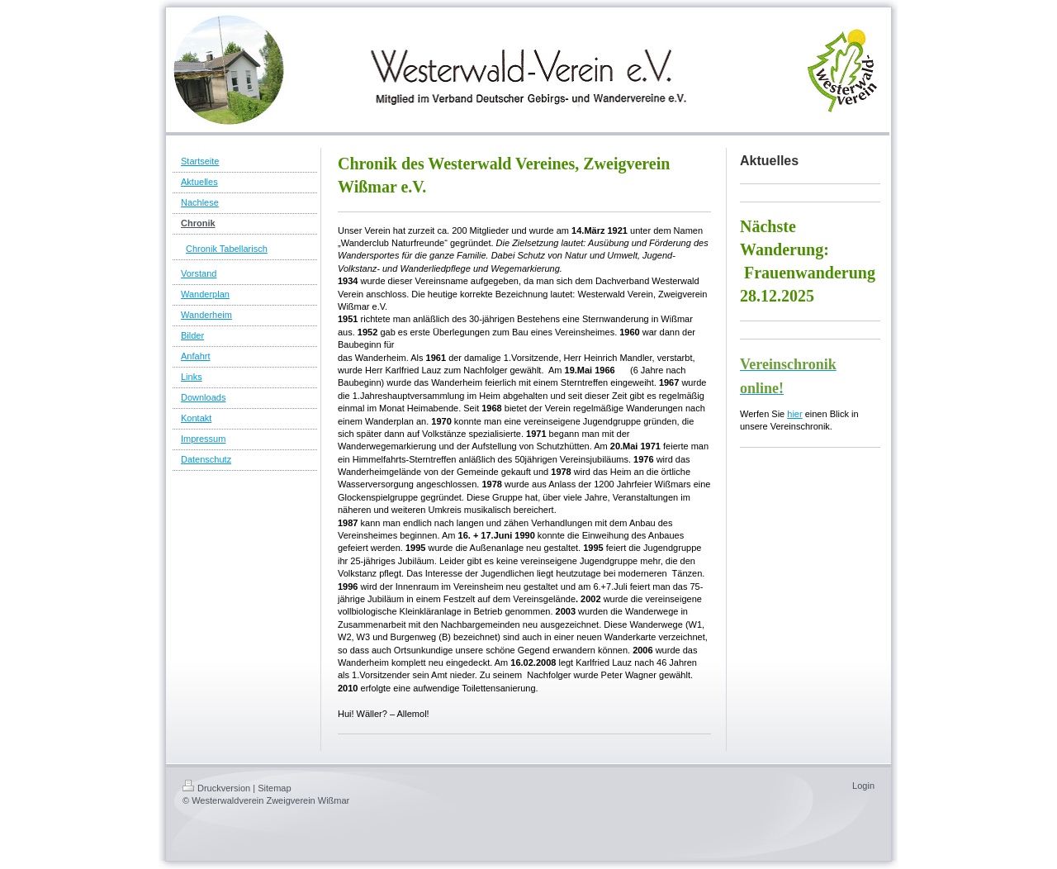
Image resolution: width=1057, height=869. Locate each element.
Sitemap (274, 788)
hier (794, 414)
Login (863, 786)
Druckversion (216, 788)
